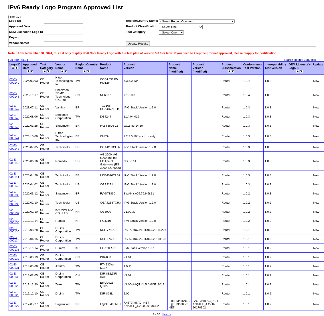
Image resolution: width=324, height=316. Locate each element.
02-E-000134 (14, 239)
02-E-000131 (14, 266)
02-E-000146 (14, 116)
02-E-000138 (14, 202)
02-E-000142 (14, 161)
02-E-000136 (14, 220)
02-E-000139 (14, 193)
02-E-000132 (14, 257)
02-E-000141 (14, 175)
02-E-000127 (14, 304)
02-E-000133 (14, 248)
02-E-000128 (14, 293)
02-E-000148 (14, 95)
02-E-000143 (14, 147)
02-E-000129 (14, 284)
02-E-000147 (14, 107)
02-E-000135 (14, 229)
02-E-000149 (14, 81)
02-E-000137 (14, 211)
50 (17, 59)
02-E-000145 (14, 125)
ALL (23, 59)
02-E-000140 (14, 184)
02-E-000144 (14, 136)
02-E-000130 (14, 275)
